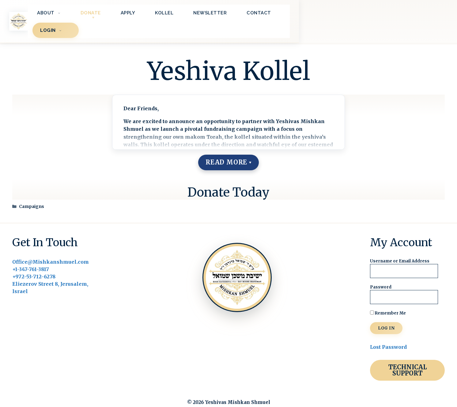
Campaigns (31, 194)
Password (380, 275)
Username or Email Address (399, 249)
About (154, 15)
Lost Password (388, 335)
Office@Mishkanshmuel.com (50, 250)
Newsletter (311, 15)
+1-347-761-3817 (30, 257)
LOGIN (410, 15)
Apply (229, 15)
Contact (360, 15)
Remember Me (388, 301)
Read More (226, 150)
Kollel (265, 15)
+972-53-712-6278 (33, 265)
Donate (192, 15)
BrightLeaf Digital (257, 397)
